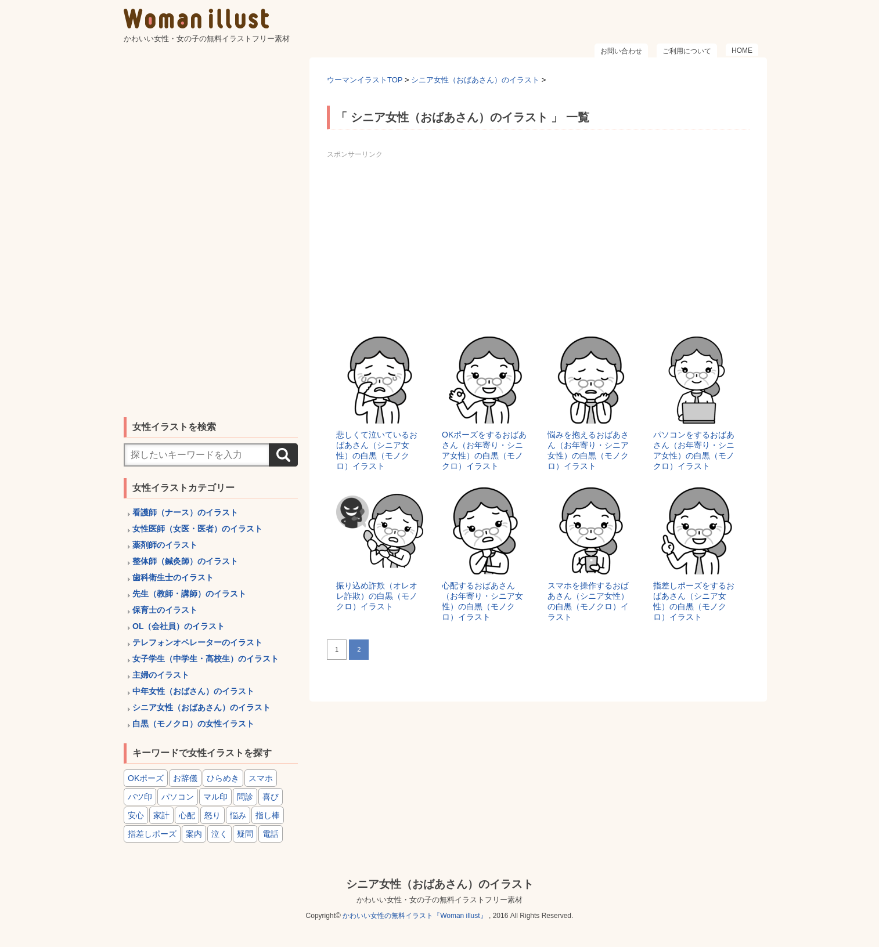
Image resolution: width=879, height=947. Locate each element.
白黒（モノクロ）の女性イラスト (193, 723)
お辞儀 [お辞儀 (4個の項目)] (185, 778)
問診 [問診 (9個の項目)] (245, 796)
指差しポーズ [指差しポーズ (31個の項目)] (152, 833)
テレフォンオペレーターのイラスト (197, 642)
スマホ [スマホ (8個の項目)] (260, 778)
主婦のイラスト (160, 674)
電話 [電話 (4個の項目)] (270, 833)
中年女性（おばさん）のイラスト (193, 691)
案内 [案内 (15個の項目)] (194, 833)
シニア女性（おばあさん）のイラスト (201, 707)
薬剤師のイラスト (164, 545)
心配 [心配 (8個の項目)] (187, 815)
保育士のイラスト (164, 610)
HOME (742, 50)
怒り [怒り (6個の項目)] (212, 815)
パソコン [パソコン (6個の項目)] (177, 796)
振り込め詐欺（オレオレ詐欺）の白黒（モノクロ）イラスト (376, 596)
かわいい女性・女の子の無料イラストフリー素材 (439, 899)
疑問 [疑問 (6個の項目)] (245, 833)
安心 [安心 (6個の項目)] (136, 815)
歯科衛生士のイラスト (173, 577)
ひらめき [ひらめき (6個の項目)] (223, 778)
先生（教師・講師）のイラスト (189, 593)
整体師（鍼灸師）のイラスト (185, 561)
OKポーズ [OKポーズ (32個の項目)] (146, 778)
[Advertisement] (538, 243)
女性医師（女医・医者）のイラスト (197, 528)
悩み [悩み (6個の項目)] (238, 815)
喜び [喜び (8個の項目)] (270, 796)
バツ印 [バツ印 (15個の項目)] (140, 796)
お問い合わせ (621, 51)
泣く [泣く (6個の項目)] (219, 833)
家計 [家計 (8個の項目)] (161, 815)
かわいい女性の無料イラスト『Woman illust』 (415, 916)
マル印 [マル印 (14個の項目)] (215, 796)
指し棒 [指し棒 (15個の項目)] (267, 815)
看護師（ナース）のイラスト (185, 512)
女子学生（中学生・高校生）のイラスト (205, 658)
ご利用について (686, 51)
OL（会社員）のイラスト (178, 626)
